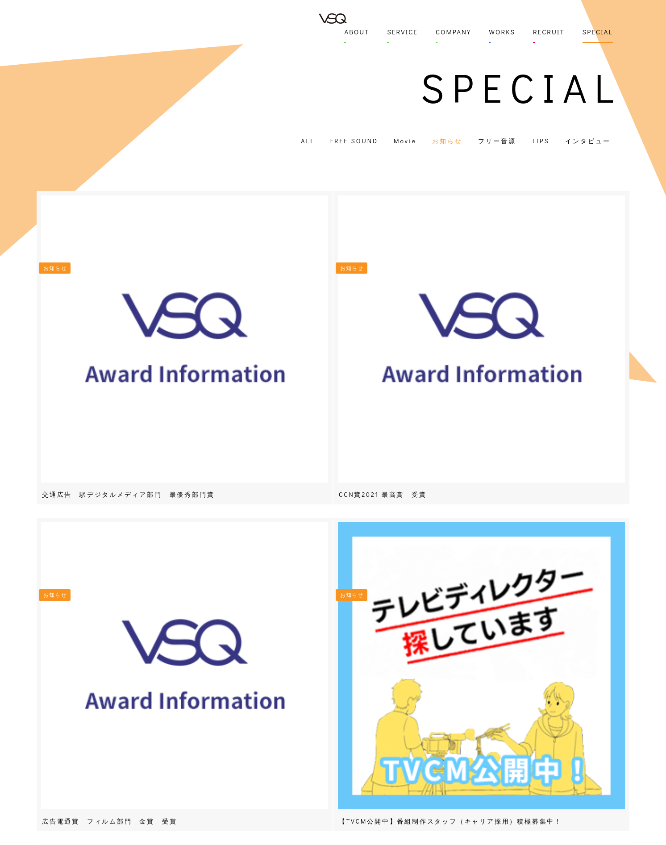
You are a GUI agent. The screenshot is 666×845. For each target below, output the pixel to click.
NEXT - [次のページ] (543, 579)
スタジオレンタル (290, 806)
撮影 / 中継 (281, 758)
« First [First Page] (303, 579)
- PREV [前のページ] (123, 579)
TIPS (540, 141)
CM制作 (275, 710)
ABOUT (356, 31)
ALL (308, 141)
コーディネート (286, 792)
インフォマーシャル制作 (290, 741)
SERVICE (402, 31)
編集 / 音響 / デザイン (283, 775)
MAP (188, 738)
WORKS (502, 31)
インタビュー (588, 141)
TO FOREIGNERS (498, 799)
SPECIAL (598, 31)
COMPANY (453, 31)
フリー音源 (497, 141)
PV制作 (274, 723)
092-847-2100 (203, 756)
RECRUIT (549, 31)
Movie (405, 141)
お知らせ (447, 141)
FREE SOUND (354, 141)
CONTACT (199, 720)
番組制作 (277, 697)
